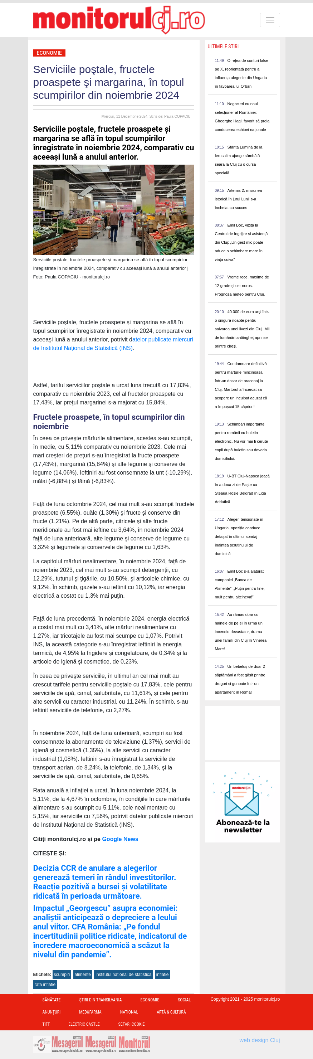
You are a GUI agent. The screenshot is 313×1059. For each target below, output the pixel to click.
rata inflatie (45, 984)
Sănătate (52, 999)
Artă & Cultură (171, 1012)
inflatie (162, 974)
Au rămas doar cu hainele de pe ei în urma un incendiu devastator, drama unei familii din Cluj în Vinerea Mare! (241, 631)
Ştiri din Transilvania (100, 999)
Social (184, 999)
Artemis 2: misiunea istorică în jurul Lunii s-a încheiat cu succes (238, 199)
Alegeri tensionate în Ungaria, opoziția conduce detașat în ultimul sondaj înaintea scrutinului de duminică (239, 536)
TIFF (46, 1024)
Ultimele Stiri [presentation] (223, 46)
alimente (83, 974)
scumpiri (62, 974)
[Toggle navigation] (270, 20)
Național (129, 1012)
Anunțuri (52, 1012)
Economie (49, 53)
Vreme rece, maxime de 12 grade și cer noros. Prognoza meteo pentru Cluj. (242, 285)
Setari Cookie (131, 1024)
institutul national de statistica (123, 974)
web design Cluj (260, 1040)
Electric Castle (83, 1024)
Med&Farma (90, 1012)
